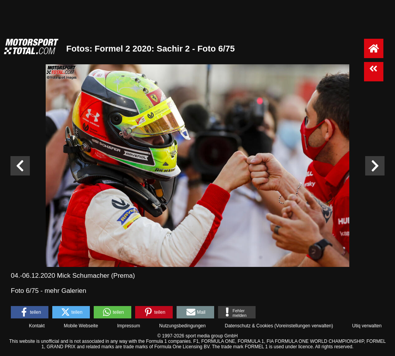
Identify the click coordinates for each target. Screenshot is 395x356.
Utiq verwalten (366, 325)
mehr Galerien (65, 290)
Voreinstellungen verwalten (303, 325)
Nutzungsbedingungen (182, 325)
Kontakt (37, 325)
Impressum (128, 325)
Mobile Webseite (81, 325)
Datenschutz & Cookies (249, 325)
